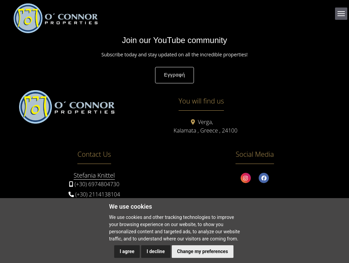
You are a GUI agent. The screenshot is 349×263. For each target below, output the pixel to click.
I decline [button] (156, 251)
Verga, (205, 122)
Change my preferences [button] (202, 251)
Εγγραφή (174, 75)
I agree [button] (127, 251)
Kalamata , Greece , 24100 (205, 130)
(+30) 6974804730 (97, 184)
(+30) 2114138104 (97, 194)
